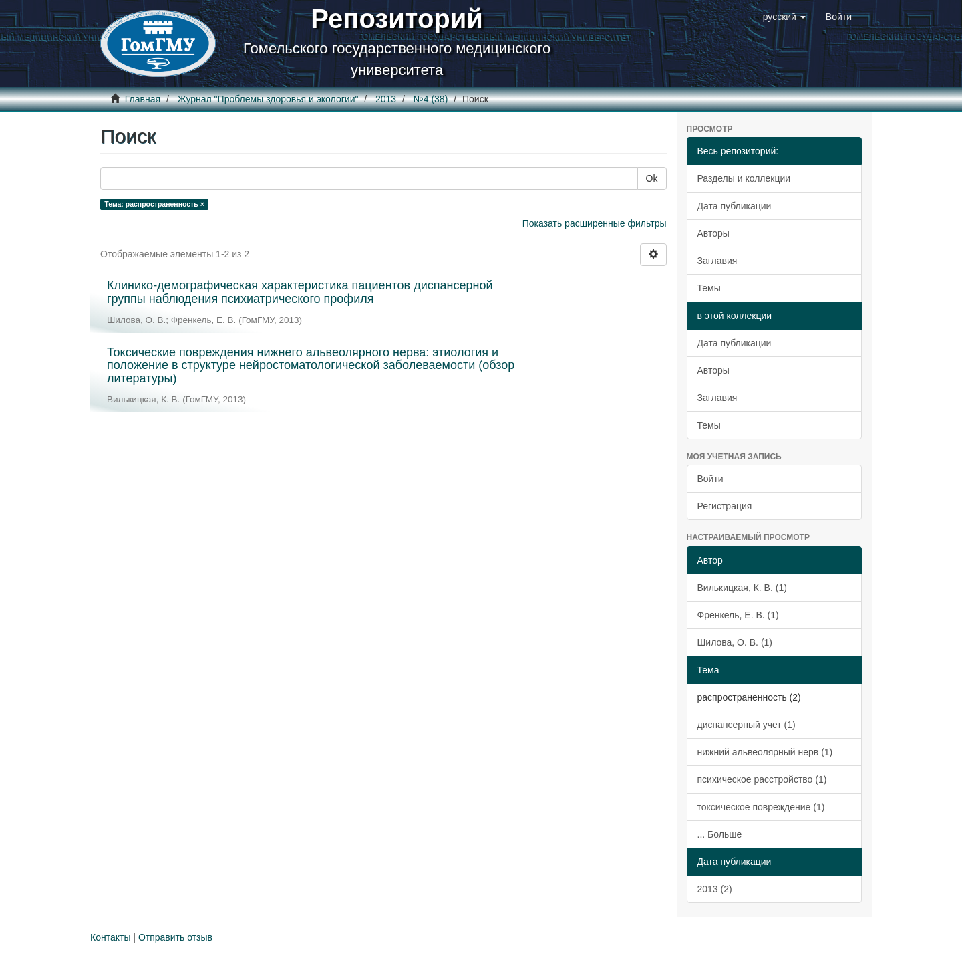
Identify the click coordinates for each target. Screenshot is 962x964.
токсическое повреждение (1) (761, 807)
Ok (652, 178)
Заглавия (717, 260)
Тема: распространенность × (154, 204)
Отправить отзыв (175, 937)
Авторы (713, 233)
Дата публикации (734, 206)
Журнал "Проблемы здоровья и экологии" (268, 99)
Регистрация (724, 506)
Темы (709, 288)
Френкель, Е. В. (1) (738, 615)
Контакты (110, 937)
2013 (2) (714, 889)
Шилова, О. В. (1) (735, 642)
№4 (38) (431, 99)
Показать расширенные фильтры (594, 223)
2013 (385, 99)
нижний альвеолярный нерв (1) (765, 752)
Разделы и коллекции (744, 178)
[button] (784, 16)
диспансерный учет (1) (746, 724)
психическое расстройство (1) (762, 779)
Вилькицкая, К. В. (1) (742, 587)
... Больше (719, 834)
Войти (710, 478)
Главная (142, 99)
